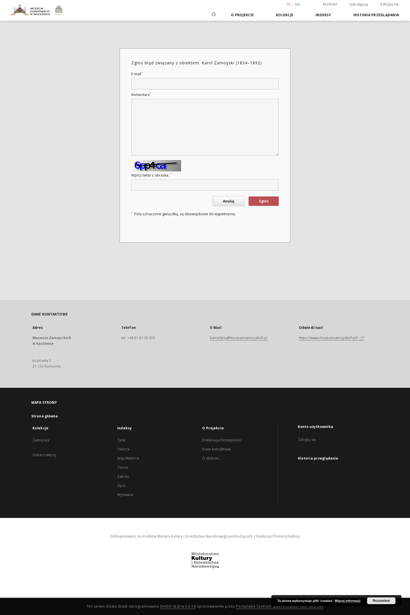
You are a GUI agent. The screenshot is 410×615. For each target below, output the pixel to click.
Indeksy (323, 15)
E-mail (137, 73)
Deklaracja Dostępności (221, 440)
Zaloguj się (389, 4)
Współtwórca (128, 458)
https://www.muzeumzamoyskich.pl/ (331, 337)
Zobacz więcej (44, 454)
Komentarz (141, 94)
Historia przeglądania (376, 15)
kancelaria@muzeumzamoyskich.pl (239, 337)
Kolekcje (284, 15)
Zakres (123, 476)
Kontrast (330, 4)
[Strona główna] (213, 15)
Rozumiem (381, 601)
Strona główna (44, 416)
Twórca (123, 449)
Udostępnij (358, 4)
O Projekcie (242, 15)
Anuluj (228, 201)
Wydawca (125, 494)
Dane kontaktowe (216, 449)
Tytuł (121, 440)
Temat (122, 467)
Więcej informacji (347, 600)
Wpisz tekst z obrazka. (151, 175)
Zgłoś (263, 201)
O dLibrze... (211, 458)
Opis (121, 485)
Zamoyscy (40, 440)
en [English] (297, 4)
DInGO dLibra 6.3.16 (178, 606)
